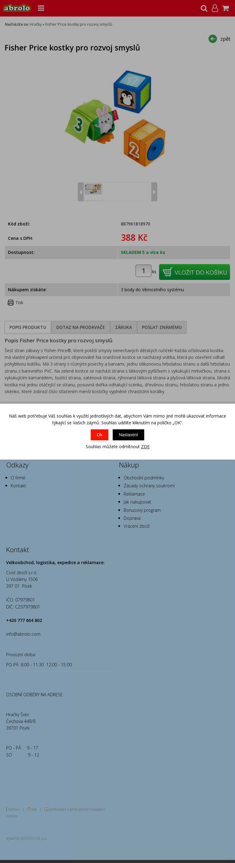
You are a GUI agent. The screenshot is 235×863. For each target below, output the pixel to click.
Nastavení (128, 435)
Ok (100, 435)
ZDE (145, 447)
